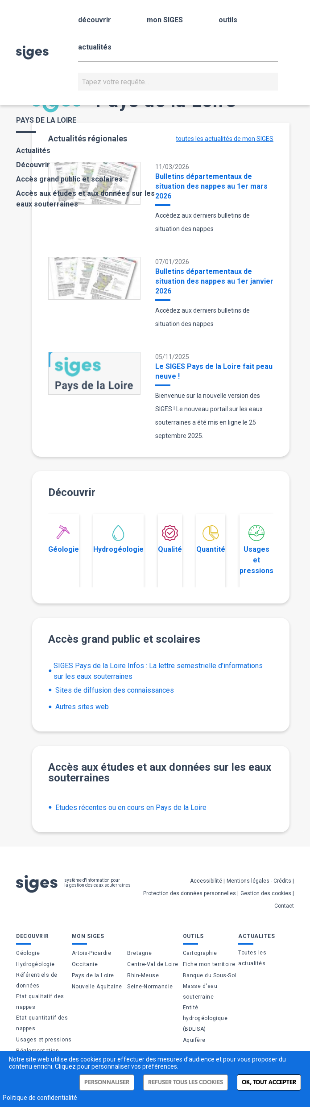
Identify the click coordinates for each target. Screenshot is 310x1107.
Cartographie (200, 953)
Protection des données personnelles (189, 893)
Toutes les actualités (252, 958)
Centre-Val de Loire (152, 964)
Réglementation (37, 1051)
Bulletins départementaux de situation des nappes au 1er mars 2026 (211, 186)
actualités (95, 47)
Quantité (210, 539)
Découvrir (33, 165)
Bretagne (139, 953)
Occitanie (85, 964)
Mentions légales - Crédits (259, 881)
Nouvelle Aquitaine (97, 986)
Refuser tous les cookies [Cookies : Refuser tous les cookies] (185, 1082)
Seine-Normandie (150, 986)
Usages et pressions (256, 550)
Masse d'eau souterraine (200, 991)
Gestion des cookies (265, 893)
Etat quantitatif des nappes (42, 1023)
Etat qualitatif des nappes (40, 1001)
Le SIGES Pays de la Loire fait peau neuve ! (214, 371)
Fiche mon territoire (209, 964)
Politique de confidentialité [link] (40, 1097)
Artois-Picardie (92, 953)
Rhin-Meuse (143, 975)
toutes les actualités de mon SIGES (224, 138)
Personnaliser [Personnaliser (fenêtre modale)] (106, 1082)
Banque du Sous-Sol (209, 975)
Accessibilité (206, 881)
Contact (284, 906)
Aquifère (194, 1040)
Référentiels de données (37, 980)
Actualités (33, 150)
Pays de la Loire (93, 975)
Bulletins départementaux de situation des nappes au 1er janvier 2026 (214, 281)
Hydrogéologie (118, 539)
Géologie (63, 539)
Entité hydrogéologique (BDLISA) (205, 1018)
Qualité (170, 539)
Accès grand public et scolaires (69, 179)
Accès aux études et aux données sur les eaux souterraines (85, 198)
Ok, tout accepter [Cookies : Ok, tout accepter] (269, 1082)
